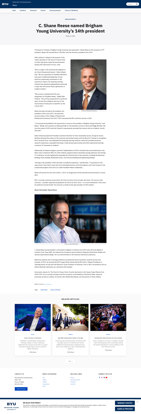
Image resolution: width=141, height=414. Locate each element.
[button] (138, 402)
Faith (14, 10)
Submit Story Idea (24, 393)
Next (70, 364)
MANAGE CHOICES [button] (125, 403)
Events (43, 10)
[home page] (5, 4)
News (15, 5)
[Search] (132, 4)
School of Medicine (71, 10)
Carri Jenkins (49, 284)
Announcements (55, 10)
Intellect (23, 10)
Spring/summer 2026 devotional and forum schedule (108, 340)
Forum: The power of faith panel (32, 339)
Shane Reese (44, 289)
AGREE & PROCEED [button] (125, 409)
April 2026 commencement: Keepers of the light (70, 339)
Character (33, 10)
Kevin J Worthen (55, 289)
